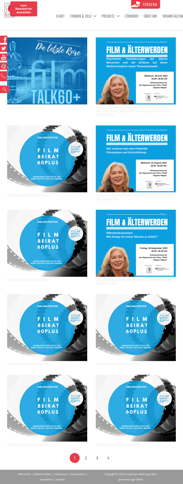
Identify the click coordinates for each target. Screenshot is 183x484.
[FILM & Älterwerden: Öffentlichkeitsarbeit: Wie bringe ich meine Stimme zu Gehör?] (136, 212)
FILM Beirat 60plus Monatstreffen (27, 195)
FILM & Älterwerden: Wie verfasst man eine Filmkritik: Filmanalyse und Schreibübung (135, 197)
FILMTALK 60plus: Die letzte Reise (26, 107)
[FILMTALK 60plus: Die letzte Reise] (47, 40)
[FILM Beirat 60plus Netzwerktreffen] (136, 297)
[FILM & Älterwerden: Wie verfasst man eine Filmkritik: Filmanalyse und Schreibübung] (136, 128)
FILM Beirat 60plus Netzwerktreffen (118, 364)
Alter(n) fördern (43, 474)
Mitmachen (24, 474)
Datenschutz (77, 474)
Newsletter (47, 479)
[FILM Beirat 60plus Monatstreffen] (47, 128)
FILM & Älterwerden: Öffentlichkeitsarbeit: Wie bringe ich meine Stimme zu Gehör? (134, 282)
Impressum (61, 474)
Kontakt (60, 479)
